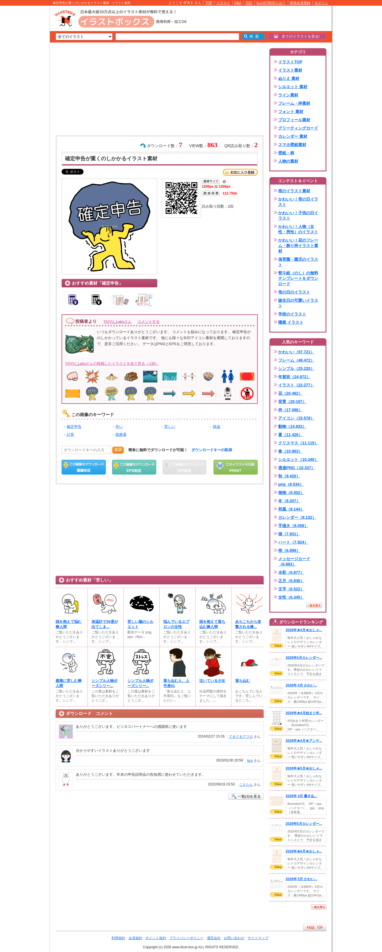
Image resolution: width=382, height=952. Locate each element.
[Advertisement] (23, 94)
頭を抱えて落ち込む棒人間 (212, 624)
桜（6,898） (289, 550)
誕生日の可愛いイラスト (298, 303)
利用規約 (118, 938)
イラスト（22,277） (296, 385)
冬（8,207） (289, 501)
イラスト (223, 3)
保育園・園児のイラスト (298, 262)
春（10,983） (290, 451)
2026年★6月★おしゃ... (304, 851)
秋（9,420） (289, 476)
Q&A (238, 3)
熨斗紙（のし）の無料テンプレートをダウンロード (298, 278)
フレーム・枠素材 (294, 103)
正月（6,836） (291, 580)
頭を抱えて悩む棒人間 (69, 624)
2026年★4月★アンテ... (304, 741)
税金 (216, 426)
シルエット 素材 (292, 86)
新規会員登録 (300, 3)
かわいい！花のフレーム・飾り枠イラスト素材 (298, 245)
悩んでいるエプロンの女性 (176, 624)
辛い (119, 426)
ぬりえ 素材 (288, 78)
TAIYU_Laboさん (117, 321)
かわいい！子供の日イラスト (298, 215)
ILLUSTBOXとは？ (271, 3)
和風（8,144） (291, 509)
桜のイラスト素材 (294, 191)
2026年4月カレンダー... (304, 658)
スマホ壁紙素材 (292, 144)
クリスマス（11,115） (298, 443)
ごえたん (246, 785)
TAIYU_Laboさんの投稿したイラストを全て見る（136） (112, 363)
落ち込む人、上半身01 (176, 683)
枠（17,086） (290, 410)
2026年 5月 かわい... (301, 879)
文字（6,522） (291, 589)
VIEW (276, 645)
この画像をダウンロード (84, 467)
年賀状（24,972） (294, 376)
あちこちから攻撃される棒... (248, 624)
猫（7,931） (289, 534)
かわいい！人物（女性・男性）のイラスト (298, 229)
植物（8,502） (291, 492)
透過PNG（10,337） (296, 467)
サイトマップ (258, 938)
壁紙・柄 (286, 153)
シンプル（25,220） (296, 368)
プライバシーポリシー (186, 938)
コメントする (148, 321)
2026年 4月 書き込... (301, 796)
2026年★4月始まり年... (304, 713)
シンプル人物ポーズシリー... (104, 683)
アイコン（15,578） (296, 418)
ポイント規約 (155, 938)
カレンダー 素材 (292, 136)
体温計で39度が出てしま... (105, 624)
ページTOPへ (314, 927)
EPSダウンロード (134, 467)
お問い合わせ (234, 938)
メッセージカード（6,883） (294, 561)
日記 (248, 3)
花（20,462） (290, 393)
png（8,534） (291, 484)
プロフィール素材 (294, 120)
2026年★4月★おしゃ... (304, 630)
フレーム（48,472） (296, 360)
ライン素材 (288, 95)
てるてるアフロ (241, 737)
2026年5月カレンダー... (304, 824)
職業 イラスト (290, 322)
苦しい (169, 426)
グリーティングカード (298, 128)
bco (250, 761)
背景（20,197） (292, 401)
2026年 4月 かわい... (301, 685)
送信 (118, 450)
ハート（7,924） (293, 542)
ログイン (321, 3)
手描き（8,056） (293, 525)
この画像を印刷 (236, 467)
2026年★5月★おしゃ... (304, 768)
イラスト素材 (290, 70)
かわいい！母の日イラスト (298, 202)
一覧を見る (314, 605)
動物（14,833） (292, 426)
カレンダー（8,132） (297, 517)
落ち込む (242, 680)
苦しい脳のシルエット (140, 624)
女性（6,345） (291, 597)
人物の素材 (288, 161)
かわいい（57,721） (296, 352)
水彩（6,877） (291, 572)
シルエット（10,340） (298, 459)
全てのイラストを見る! (297, 36)
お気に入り (240, 172)
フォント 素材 (290, 111)
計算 (70, 434)
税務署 (121, 434)
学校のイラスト (292, 314)
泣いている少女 (212, 680)
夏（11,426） (290, 434)
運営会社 (214, 938)
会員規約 (135, 938)
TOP (208, 3)
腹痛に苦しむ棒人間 (69, 683)
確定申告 (74, 426)
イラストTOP (290, 62)
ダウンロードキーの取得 (211, 450)
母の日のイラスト (294, 292)
